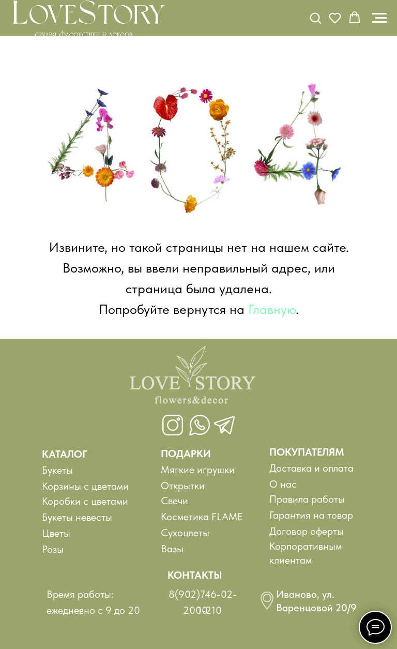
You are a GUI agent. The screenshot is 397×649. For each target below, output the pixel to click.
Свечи (174, 500)
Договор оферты (306, 531)
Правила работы (307, 499)
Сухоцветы (185, 532)
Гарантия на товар (311, 515)
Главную (272, 309)
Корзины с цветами (85, 486)
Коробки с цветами (85, 501)
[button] (315, 17)
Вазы (172, 548)
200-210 (202, 610)
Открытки (183, 485)
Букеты (57, 470)
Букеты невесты (77, 517)
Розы (53, 549)
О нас (283, 484)
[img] (192, 379)
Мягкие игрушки (198, 469)
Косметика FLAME (202, 516)
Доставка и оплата (311, 468)
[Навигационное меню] (379, 18)
